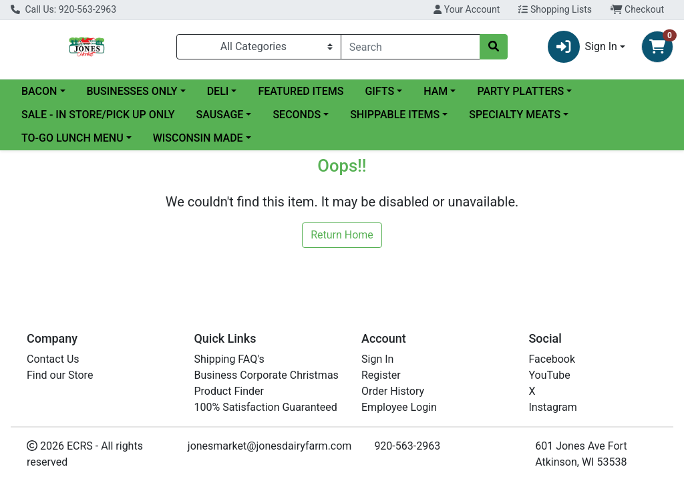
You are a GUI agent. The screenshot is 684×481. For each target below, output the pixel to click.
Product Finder (229, 391)
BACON (39, 91)
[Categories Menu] (258, 46)
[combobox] (410, 46)
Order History (392, 391)
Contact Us (53, 359)
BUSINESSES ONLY (132, 91)
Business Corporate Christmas (266, 375)
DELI (218, 91)
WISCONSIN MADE (198, 138)
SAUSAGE (220, 114)
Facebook (552, 359)
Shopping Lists (555, 9)
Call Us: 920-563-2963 (63, 9)
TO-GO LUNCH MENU (72, 138)
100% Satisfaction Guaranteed (265, 407)
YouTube (549, 375)
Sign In (377, 359)
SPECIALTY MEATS (514, 114)
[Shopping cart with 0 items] (657, 47)
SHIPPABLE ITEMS (395, 114)
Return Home (342, 234)
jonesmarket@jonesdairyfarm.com (270, 446)
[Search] (410, 46)
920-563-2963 (407, 446)
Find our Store (60, 375)
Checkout (637, 9)
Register (381, 375)
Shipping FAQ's (229, 359)
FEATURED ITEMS (300, 91)
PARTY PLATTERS (520, 91)
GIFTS (379, 91)
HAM (435, 91)
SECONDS (297, 114)
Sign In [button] (582, 47)
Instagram (553, 407)
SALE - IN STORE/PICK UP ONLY (98, 114)
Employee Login (399, 407)
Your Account (467, 9)
